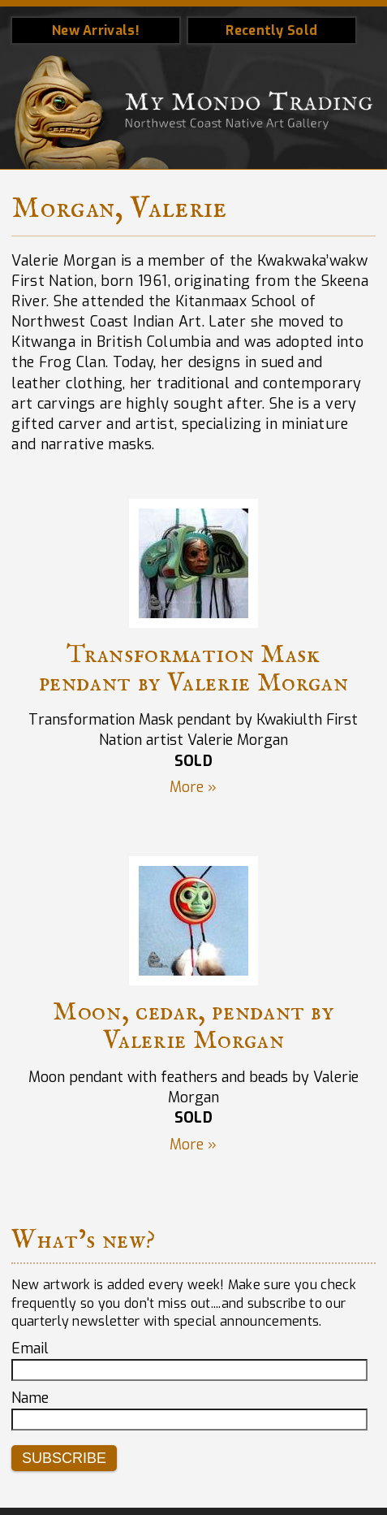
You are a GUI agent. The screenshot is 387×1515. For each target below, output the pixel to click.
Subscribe (64, 1458)
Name (30, 1398)
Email (30, 1348)
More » (193, 787)
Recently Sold (271, 30)
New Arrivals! (96, 30)
